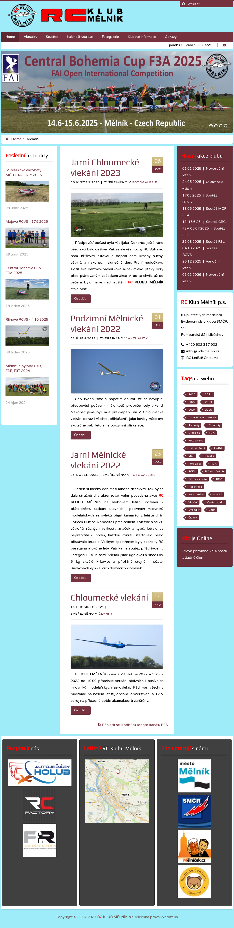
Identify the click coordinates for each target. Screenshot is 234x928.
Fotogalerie (144, 182)
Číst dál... (80, 298)
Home (16, 139)
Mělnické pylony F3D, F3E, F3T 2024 (23, 368)
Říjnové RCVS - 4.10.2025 (26, 319)
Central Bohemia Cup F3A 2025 (23, 270)
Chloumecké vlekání (109, 597)
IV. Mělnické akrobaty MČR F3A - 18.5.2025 (23, 172)
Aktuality (138, 338)
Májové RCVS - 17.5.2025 (26, 221)
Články (106, 614)
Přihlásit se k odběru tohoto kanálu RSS (134, 725)
